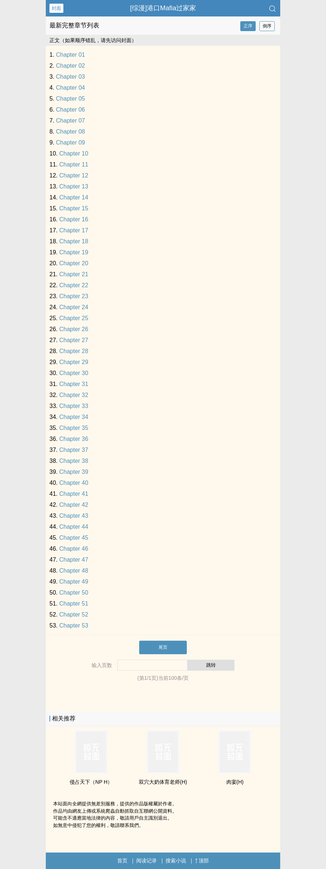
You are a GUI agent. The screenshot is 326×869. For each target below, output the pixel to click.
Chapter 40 (73, 483)
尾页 (163, 647)
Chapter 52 (73, 614)
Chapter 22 (73, 285)
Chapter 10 (73, 153)
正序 (248, 26)
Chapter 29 (73, 362)
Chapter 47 (73, 560)
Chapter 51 (73, 603)
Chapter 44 (73, 527)
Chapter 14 (73, 197)
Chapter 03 (70, 77)
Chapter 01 (70, 55)
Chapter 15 (73, 208)
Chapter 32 (73, 395)
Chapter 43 (73, 516)
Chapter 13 (73, 186)
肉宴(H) (235, 782)
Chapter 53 (73, 625)
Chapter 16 (73, 219)
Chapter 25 (73, 318)
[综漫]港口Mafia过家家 (163, 8)
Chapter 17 (73, 230)
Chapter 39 (73, 472)
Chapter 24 (73, 307)
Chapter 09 (70, 142)
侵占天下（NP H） (91, 782)
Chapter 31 (73, 384)
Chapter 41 (73, 494)
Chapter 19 (73, 252)
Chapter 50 (73, 592)
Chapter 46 (73, 549)
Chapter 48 (73, 571)
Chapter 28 (73, 351)
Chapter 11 (73, 164)
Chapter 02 (70, 66)
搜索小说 (176, 861)
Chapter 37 (73, 450)
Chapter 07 (70, 120)
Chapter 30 (73, 373)
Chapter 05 (70, 98)
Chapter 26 (73, 329)
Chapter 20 (73, 263)
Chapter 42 (73, 505)
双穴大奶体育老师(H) (163, 782)
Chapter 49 (73, 581)
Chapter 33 (73, 406)
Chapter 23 (73, 296)
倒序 (267, 26)
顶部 (202, 861)
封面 (56, 8)
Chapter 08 (70, 131)
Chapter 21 (73, 274)
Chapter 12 (73, 175)
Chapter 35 (73, 428)
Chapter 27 (73, 340)
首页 (122, 861)
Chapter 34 (73, 417)
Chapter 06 (70, 109)
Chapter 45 (73, 538)
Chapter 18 (73, 241)
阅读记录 (146, 861)
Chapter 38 (73, 461)
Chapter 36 (73, 439)
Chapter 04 (70, 88)
